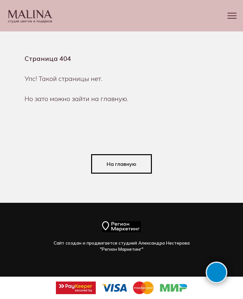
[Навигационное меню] (232, 16)
